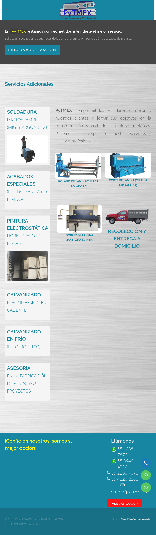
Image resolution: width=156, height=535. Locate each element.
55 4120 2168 (122, 478)
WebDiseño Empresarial (136, 519)
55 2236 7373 (122, 472)
